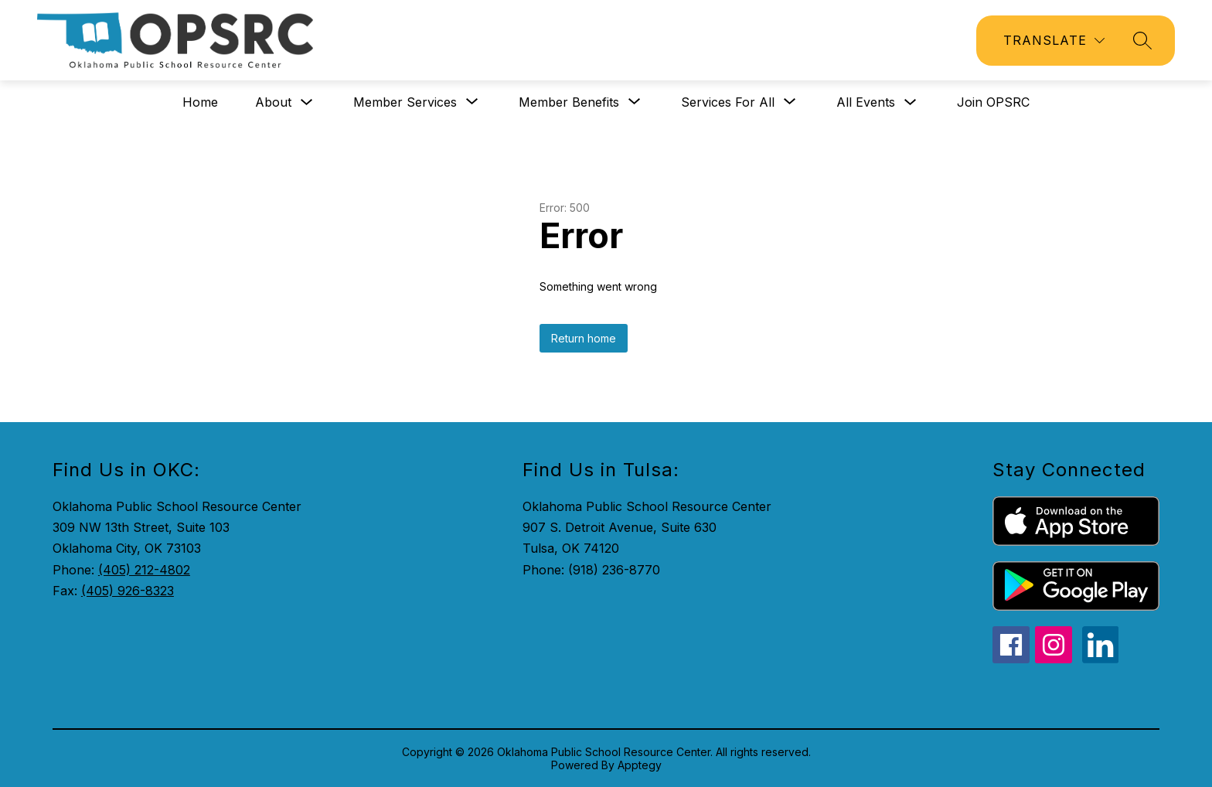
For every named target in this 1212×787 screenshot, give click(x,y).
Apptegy (640, 765)
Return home (583, 338)
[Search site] (1142, 40)
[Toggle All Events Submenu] (910, 102)
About (273, 102)
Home (200, 102)
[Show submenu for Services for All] (728, 102)
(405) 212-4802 (144, 569)
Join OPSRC (993, 102)
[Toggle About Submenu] (307, 102)
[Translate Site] (1053, 40)
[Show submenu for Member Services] (405, 102)
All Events (865, 102)
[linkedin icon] (1100, 658)
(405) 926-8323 (127, 590)
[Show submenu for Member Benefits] (569, 102)
